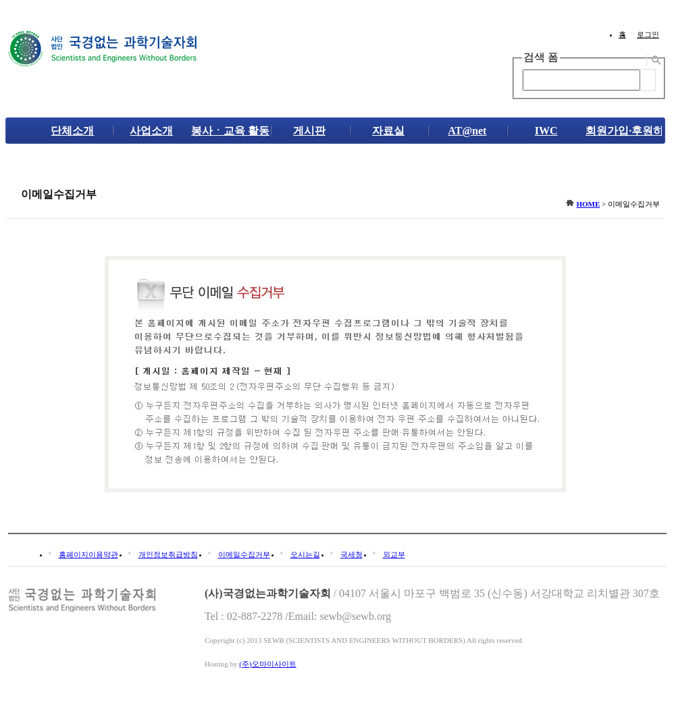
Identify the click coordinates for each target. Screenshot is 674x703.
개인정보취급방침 (168, 554)
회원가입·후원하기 (625, 130)
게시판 (309, 130)
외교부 (394, 554)
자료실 (388, 130)
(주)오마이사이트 (267, 664)
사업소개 (151, 130)
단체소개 (72, 130)
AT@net (467, 130)
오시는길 (305, 554)
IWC (546, 130)
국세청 (351, 554)
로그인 (648, 34)
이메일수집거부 (244, 554)
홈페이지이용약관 (88, 554)
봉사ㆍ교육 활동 (230, 130)
